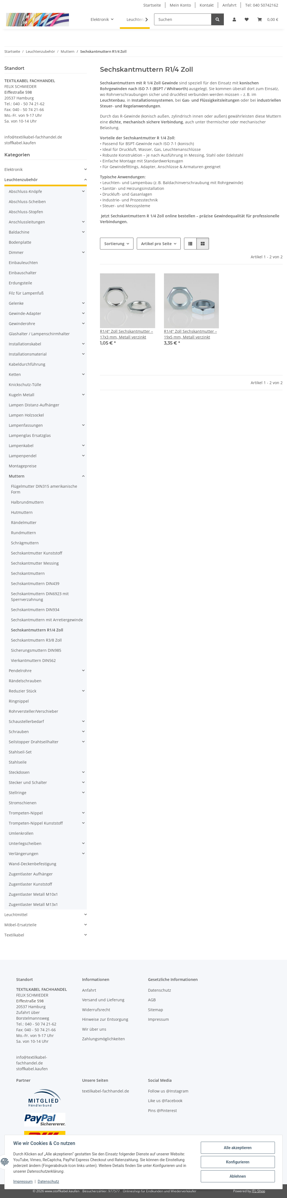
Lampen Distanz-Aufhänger (34, 404)
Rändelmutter (24, 522)
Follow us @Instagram (168, 1091)
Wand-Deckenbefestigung (32, 863)
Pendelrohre (20, 670)
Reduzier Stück (22, 691)
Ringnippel (19, 701)
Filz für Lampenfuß (26, 293)
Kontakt (207, 5)
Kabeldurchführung (27, 364)
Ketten (15, 374)
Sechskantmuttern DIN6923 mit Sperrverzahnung (40, 596)
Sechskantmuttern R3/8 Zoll (36, 640)
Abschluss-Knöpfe (25, 191)
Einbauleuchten (23, 262)
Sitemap (155, 1009)
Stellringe (17, 792)
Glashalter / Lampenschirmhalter (39, 333)
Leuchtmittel (15, 914)
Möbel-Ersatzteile (20, 924)
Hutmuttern (22, 512)
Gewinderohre (22, 323)
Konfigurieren (237, 1162)
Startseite (152, 5)
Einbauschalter (23, 272)
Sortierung (114, 243)
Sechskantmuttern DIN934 (35, 609)
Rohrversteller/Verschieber (33, 711)
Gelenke (16, 303)
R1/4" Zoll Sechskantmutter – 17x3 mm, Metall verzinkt (126, 334)
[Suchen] (182, 19)
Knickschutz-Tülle (25, 384)
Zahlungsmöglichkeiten (103, 1038)
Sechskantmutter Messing (35, 563)
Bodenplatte (20, 242)
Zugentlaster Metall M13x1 (33, 904)
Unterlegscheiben (25, 843)
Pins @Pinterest (162, 1110)
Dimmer (16, 252)
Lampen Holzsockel (26, 415)
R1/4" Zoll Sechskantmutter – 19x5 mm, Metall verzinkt (190, 334)
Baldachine (19, 232)
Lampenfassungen (26, 425)
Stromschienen (23, 802)
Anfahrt (229, 5)
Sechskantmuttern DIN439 (35, 583)
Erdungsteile (20, 282)
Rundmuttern (23, 532)
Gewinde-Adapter (25, 313)
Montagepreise (23, 465)
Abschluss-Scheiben (27, 201)
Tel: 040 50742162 (261, 5)
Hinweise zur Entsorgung (105, 1019)
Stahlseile (18, 762)
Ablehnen (237, 1176)
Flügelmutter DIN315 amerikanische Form (44, 489)
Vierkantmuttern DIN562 (33, 660)
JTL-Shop (258, 1191)
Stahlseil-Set (20, 752)
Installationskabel (25, 343)
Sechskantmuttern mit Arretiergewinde (47, 619)
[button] (234, 19)
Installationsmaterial (28, 354)
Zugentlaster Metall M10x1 (33, 894)
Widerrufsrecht (96, 1009)
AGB (152, 999)
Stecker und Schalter (28, 782)
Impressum (23, 1181)
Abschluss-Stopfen (26, 211)
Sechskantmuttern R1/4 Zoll (37, 630)
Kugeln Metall (21, 394)
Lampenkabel (21, 445)
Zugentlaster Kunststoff (30, 884)
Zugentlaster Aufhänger (31, 874)
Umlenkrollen (21, 833)
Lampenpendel (23, 455)
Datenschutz (48, 1181)
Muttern (16, 476)
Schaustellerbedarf (26, 721)
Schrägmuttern (25, 542)
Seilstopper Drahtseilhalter (33, 741)
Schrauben (19, 731)
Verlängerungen (23, 853)
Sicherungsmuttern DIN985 (36, 650)
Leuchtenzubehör (21, 179)
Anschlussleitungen (27, 221)
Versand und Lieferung (103, 999)
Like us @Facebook (165, 1100)
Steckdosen (19, 772)
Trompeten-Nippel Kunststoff (36, 823)
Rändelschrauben (25, 680)
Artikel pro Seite (156, 243)
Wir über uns (94, 1029)
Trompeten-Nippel (26, 813)
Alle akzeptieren (237, 1148)
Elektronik (13, 169)
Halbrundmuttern (27, 502)
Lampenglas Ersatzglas (30, 435)
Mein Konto (180, 5)
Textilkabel (14, 935)
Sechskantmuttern (28, 573)
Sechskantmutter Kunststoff (36, 553)
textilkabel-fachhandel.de (105, 1091)
